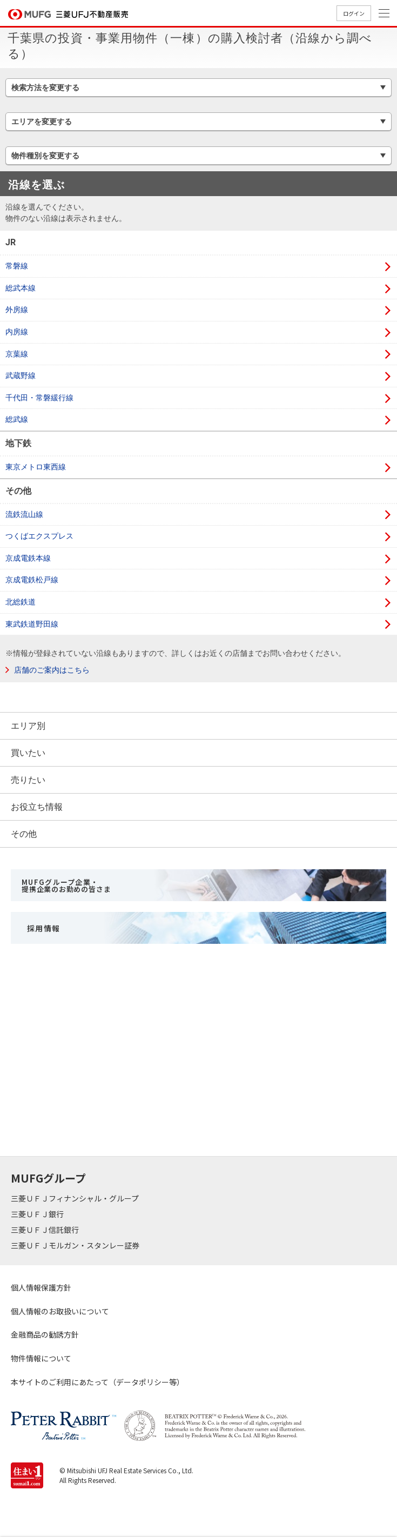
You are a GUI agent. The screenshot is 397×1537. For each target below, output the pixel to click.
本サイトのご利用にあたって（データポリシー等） (97, 1382)
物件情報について (41, 1358)
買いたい (28, 752)
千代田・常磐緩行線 (39, 397)
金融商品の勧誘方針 (45, 1334)
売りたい (28, 779)
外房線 (16, 309)
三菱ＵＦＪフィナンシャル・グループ (75, 1198)
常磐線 (16, 265)
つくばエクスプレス (39, 536)
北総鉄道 (20, 602)
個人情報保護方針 (41, 1287)
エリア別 (28, 725)
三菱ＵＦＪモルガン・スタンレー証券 (76, 1245)
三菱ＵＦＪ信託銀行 (45, 1229)
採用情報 (43, 928)
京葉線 (16, 354)
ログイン (354, 13)
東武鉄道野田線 (31, 624)
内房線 (16, 331)
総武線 (16, 419)
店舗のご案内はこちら (52, 670)
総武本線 (20, 288)
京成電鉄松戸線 (31, 579)
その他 (24, 833)
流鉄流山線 (24, 514)
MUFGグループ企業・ (66, 885)
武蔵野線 (20, 375)
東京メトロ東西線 (35, 466)
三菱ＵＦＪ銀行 (38, 1214)
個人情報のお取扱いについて (60, 1311)
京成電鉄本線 (28, 558)
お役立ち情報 (37, 806)
